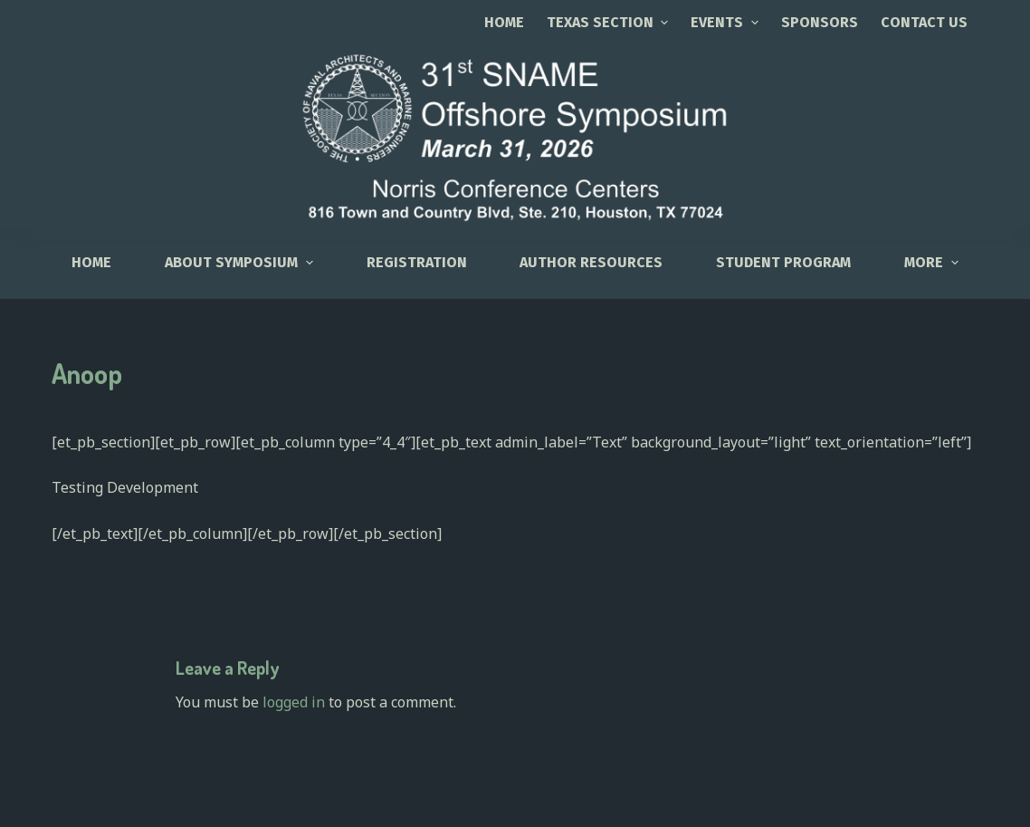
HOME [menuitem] (91, 262)
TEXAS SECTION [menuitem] (609, 22)
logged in (293, 702)
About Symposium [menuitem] (241, 262)
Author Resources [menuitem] (591, 262)
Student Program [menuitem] (783, 262)
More (933, 262)
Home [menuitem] (504, 22)
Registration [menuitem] (417, 262)
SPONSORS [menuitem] (819, 22)
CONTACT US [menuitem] (924, 22)
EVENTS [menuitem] (726, 22)
